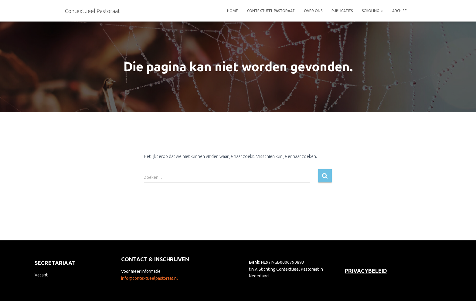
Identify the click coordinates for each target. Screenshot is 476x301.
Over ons (313, 11)
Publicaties (342, 11)
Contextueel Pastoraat (271, 11)
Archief (399, 11)
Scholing (372, 11)
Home (232, 11)
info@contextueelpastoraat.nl (149, 278)
